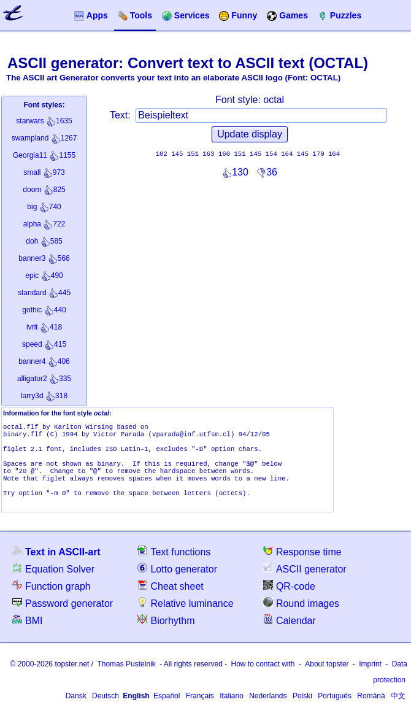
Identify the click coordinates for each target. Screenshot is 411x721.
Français (200, 709)
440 (44, 310)
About (326, 677)
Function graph (51, 599)
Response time (302, 565)
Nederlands (267, 709)
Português (334, 709)
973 (43, 172)
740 (44, 206)
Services (186, 15)
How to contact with (263, 677)
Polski (302, 709)
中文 (398, 709)
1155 (44, 155)
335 (44, 378)
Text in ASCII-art (56, 565)
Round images (301, 616)
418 (44, 327)
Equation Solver (53, 582)
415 (44, 344)
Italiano (232, 709)
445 (44, 292)
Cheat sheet (170, 599)
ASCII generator (305, 582)
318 (44, 395)
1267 (44, 138)
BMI (27, 633)
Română (371, 709)
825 (44, 189)
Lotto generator (177, 582)
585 (44, 241)
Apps (91, 15)
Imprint (370, 677)
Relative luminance (185, 616)
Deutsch (105, 709)
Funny (238, 15)
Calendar (289, 633)
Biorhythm (165, 633)
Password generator (62, 616)
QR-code (289, 599)
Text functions (173, 565)
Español (166, 709)
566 (43, 258)
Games (287, 15)
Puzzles (339, 15)
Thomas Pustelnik (126, 677)
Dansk (76, 709)
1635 (44, 121)
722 (44, 224)
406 (43, 361)
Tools (135, 15)
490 (44, 275)
